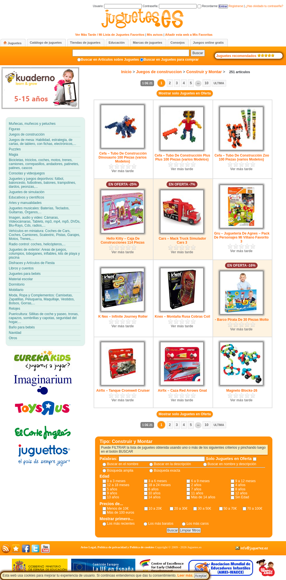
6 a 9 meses (200, 481)
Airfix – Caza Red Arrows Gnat (182, 391)
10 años (154, 493)
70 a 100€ (254, 509)
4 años (240, 485)
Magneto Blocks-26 (241, 391)
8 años (240, 489)
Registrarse (236, 6)
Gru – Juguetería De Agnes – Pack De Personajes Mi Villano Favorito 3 (241, 237)
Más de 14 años (203, 497)
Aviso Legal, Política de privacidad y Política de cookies (117, 547)
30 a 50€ (204, 509)
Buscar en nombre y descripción (232, 464)
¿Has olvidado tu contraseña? (264, 6)
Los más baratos (160, 524)
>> (198, 83)
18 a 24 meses (159, 485)
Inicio (126, 71)
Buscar (197, 53)
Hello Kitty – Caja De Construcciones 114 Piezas (123, 240)
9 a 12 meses (245, 481)
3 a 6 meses (157, 481)
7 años (196, 489)
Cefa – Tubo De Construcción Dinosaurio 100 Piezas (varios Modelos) (122, 157)
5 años (112, 489)
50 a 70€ (230, 509)
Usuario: (117, 6)
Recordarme (207, 6)
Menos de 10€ (118, 509)
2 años (196, 485)
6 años (153, 489)
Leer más (184, 575)
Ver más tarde (123, 171)
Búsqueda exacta (167, 471)
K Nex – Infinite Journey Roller (123, 317)
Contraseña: (170, 6)
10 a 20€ (155, 509)
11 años (197, 493)
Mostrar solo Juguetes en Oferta (185, 93)
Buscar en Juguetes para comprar (171, 60)
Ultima (219, 83)
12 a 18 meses (118, 485)
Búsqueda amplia (120, 471)
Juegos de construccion (159, 71)
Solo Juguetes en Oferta (229, 458)
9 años (112, 493)
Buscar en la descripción (172, 464)
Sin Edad (242, 497)
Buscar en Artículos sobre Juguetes (110, 60)
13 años (113, 497)
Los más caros (197, 524)
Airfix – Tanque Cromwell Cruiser (123, 391)
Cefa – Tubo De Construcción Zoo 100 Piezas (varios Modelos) (241, 157)
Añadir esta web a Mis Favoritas (189, 34)
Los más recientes (120, 524)
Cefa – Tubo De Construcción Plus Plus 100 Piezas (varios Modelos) (182, 157)
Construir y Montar (204, 71)
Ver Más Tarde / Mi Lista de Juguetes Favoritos (109, 34)
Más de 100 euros (120, 512)
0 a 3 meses (116, 481)
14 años (154, 497)
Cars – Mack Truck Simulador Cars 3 (182, 240)
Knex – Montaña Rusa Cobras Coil (182, 317)
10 (206, 83)
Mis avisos (155, 34)
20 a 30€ (181, 509)
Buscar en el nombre (122, 464)
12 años (241, 493)
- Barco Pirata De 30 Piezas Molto (241, 320)
